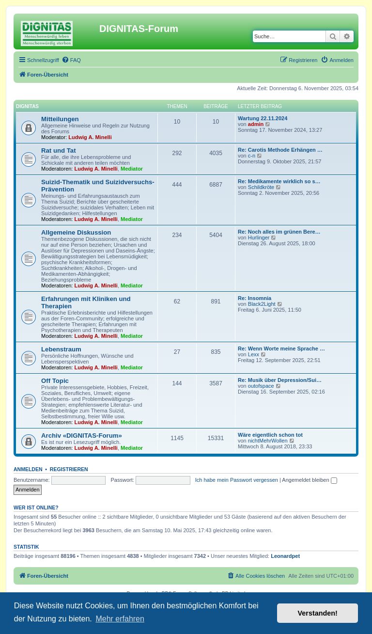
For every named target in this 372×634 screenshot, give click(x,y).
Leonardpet (285, 556)
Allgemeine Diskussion (76, 232)
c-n (251, 155)
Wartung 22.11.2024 (262, 118)
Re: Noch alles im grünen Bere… (279, 232)
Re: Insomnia (254, 298)
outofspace (261, 386)
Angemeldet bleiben (309, 480)
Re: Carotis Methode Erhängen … (280, 150)
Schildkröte (261, 187)
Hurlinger (259, 237)
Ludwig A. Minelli (89, 137)
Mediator (132, 169)
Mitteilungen (60, 119)
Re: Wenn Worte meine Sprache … (281, 348)
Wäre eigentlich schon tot (270, 435)
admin (256, 124)
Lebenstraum (61, 349)
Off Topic (55, 380)
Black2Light (262, 304)
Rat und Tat (58, 150)
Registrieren (69, 469)
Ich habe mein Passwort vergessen (236, 480)
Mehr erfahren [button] (119, 619)
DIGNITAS (27, 106)
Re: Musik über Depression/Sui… (280, 380)
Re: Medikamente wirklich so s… (279, 181)
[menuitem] (71, 60)
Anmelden (28, 469)
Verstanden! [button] (318, 613)
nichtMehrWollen (268, 441)
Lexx (253, 354)
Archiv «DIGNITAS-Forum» (81, 435)
